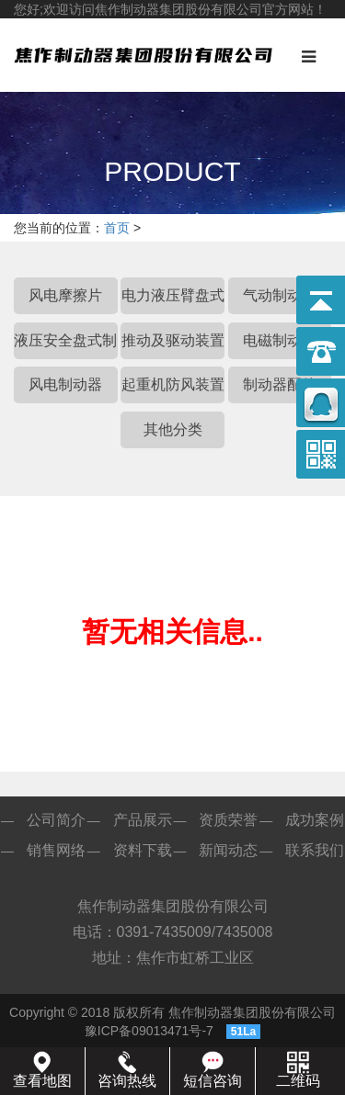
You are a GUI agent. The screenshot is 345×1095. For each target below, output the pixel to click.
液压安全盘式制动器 (65, 346)
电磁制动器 (279, 340)
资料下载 (142, 850)
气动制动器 (279, 295)
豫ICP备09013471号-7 (149, 1030)
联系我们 (314, 850)
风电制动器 (65, 384)
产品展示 (142, 820)
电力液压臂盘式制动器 (172, 301)
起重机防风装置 (172, 384)
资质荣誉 (228, 820)
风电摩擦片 (65, 295)
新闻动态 (228, 850)
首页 (117, 227)
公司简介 (56, 820)
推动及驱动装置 (172, 340)
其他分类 (173, 429)
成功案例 (314, 820)
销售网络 (56, 850)
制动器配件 (279, 384)
